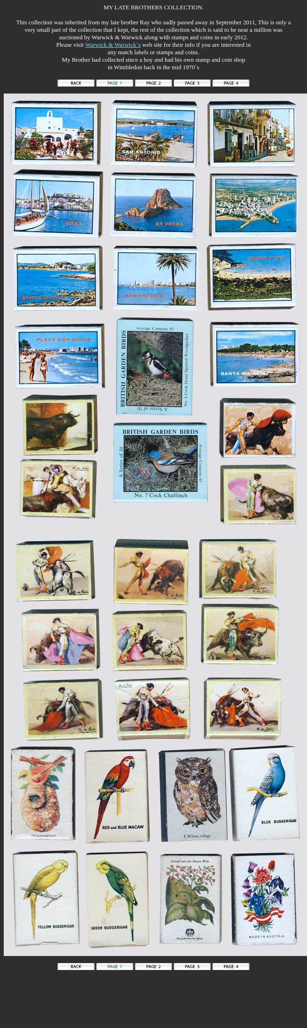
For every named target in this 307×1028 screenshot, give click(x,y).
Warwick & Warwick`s (112, 44)
